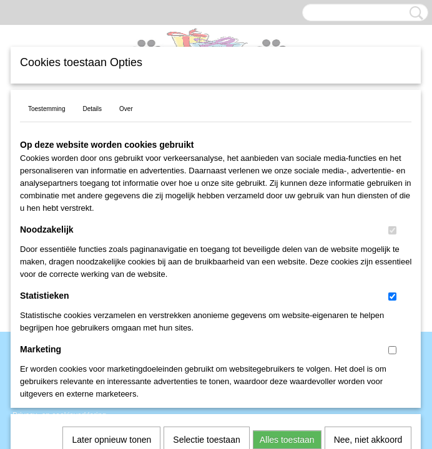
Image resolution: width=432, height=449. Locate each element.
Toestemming (46, 108)
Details (92, 108)
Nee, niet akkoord (368, 274)
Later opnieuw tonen (111, 274)
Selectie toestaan (206, 274)
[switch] (392, 230)
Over (126, 108)
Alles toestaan (287, 274)
